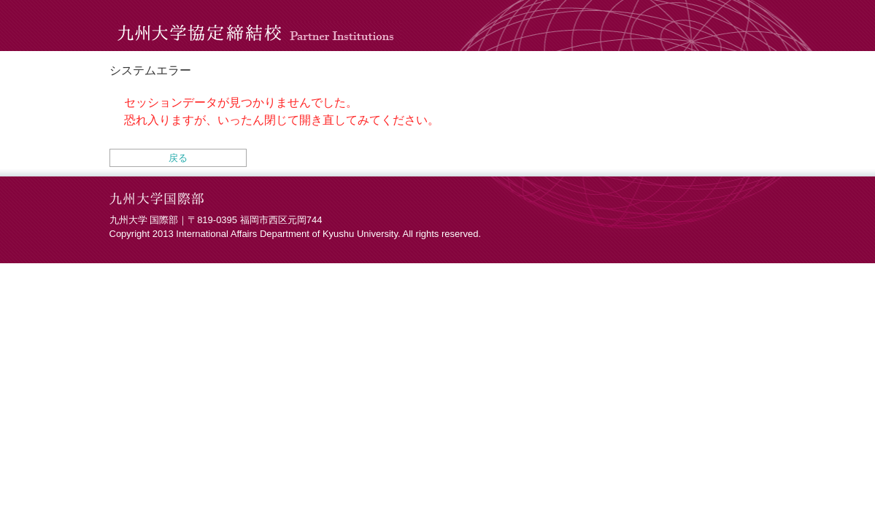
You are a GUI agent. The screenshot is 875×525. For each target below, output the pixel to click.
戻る (178, 157)
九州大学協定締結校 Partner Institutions (259, 25)
